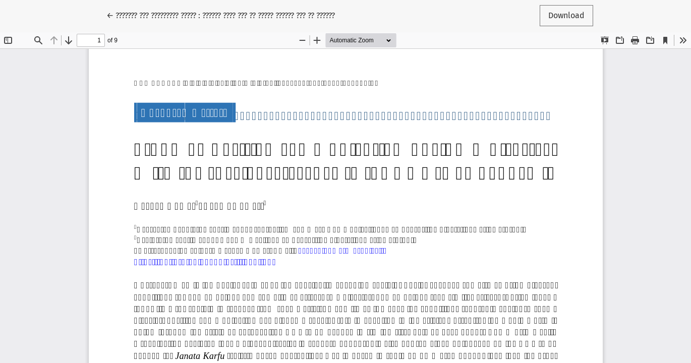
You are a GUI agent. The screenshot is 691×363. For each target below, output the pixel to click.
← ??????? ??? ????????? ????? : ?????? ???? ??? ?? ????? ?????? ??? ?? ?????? (220, 14)
